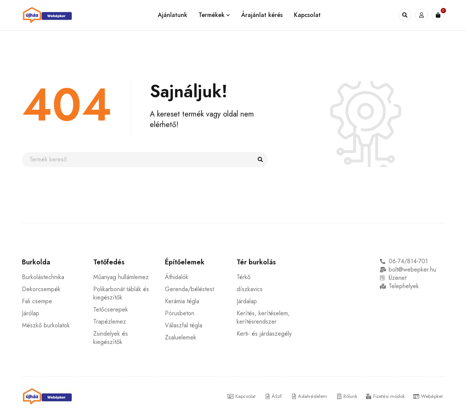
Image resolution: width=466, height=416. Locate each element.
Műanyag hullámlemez (121, 277)
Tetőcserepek (110, 309)
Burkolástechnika (43, 277)
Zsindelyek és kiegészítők (110, 337)
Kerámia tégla (182, 301)
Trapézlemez (109, 321)
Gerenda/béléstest (189, 289)
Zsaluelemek (180, 337)
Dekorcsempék (41, 289)
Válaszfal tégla (183, 325)
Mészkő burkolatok (46, 325)
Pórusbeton (179, 313)
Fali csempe (37, 301)
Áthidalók (176, 277)
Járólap (30, 313)
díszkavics (250, 289)
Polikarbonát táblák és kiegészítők (121, 293)
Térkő (244, 277)
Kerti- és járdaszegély (264, 333)
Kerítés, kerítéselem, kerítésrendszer (263, 317)
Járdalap (247, 301)
